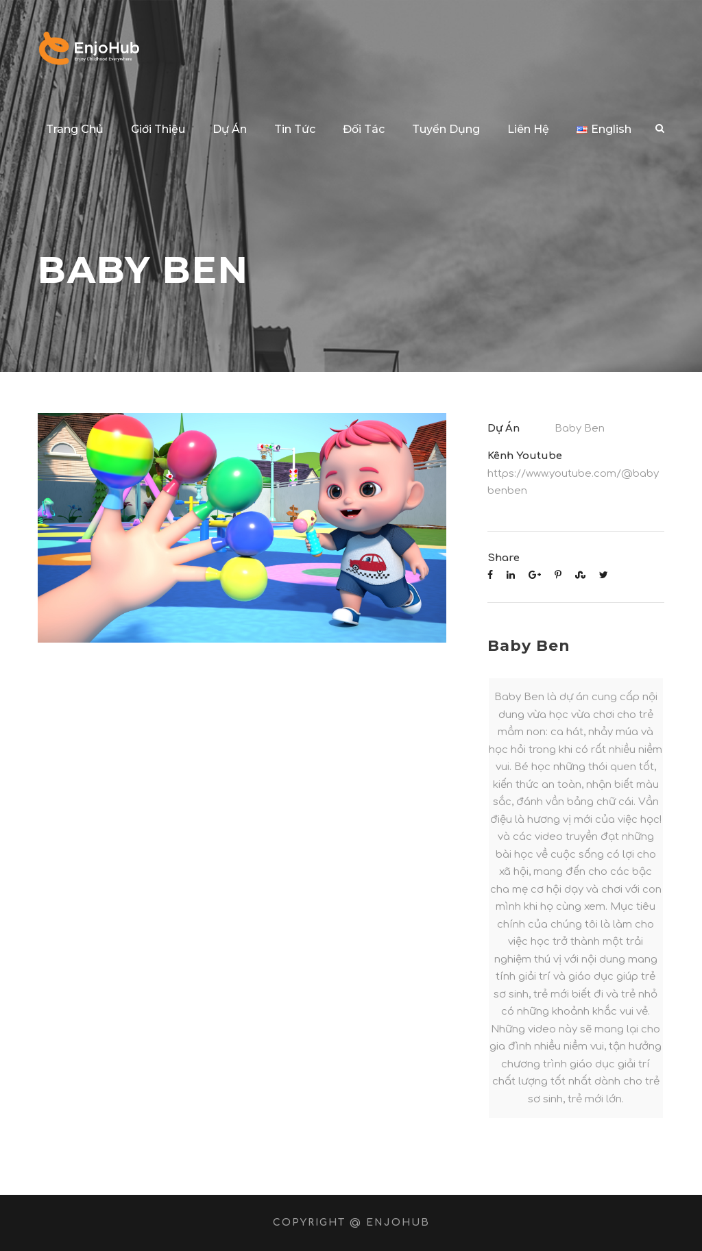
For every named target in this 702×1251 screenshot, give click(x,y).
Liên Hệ (528, 129)
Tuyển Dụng (446, 129)
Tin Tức (294, 129)
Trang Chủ (75, 129)
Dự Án (230, 129)
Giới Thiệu (158, 129)
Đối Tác (364, 129)
